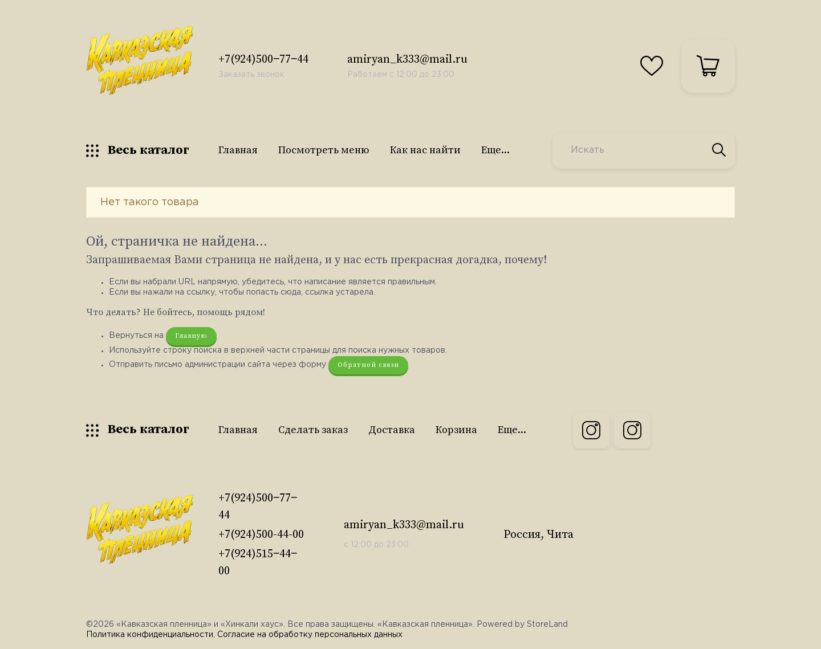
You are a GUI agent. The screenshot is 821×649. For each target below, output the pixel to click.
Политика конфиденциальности (149, 634)
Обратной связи (368, 365)
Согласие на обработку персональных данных (310, 634)
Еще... (495, 150)
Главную (191, 336)
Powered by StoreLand (522, 624)
